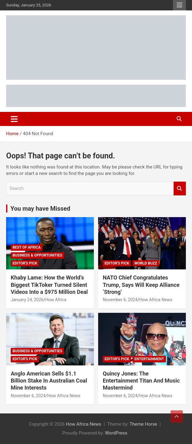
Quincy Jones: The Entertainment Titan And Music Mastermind (141, 380)
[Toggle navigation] (14, 119)
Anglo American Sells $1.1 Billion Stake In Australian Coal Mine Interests (49, 380)
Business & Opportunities (37, 255)
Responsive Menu (179, 5)
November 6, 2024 (120, 299)
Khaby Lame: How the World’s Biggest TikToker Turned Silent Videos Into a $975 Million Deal (49, 284)
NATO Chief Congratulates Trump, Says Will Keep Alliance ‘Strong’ (141, 284)
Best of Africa (27, 247)
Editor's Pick (25, 263)
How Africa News (155, 299)
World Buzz (145, 263)
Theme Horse (143, 424)
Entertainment (149, 359)
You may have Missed (40, 208)
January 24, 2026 (27, 299)
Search (180, 188)
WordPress (116, 433)
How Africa (56, 299)
